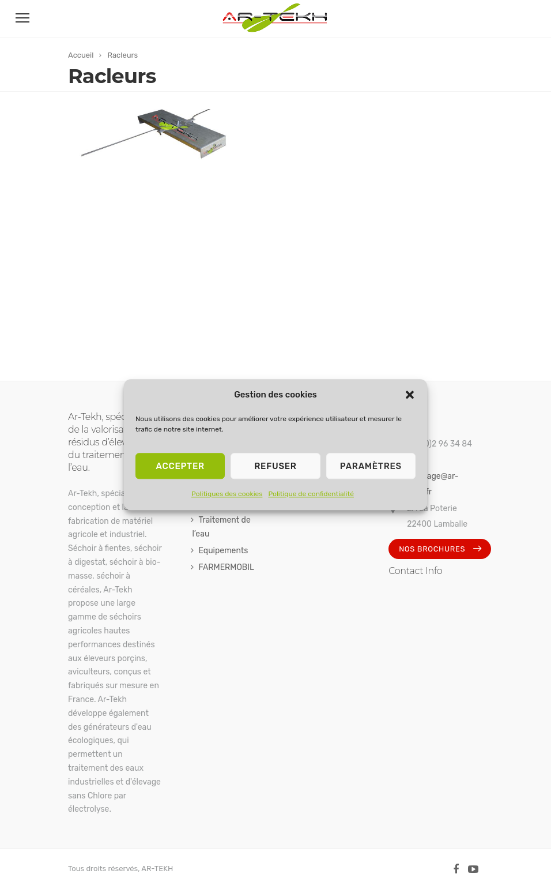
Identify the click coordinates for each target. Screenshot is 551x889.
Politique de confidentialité (311, 494)
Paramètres (371, 466)
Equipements (223, 551)
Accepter (180, 466)
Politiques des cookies (226, 494)
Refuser (275, 466)
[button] (410, 395)
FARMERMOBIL (226, 567)
